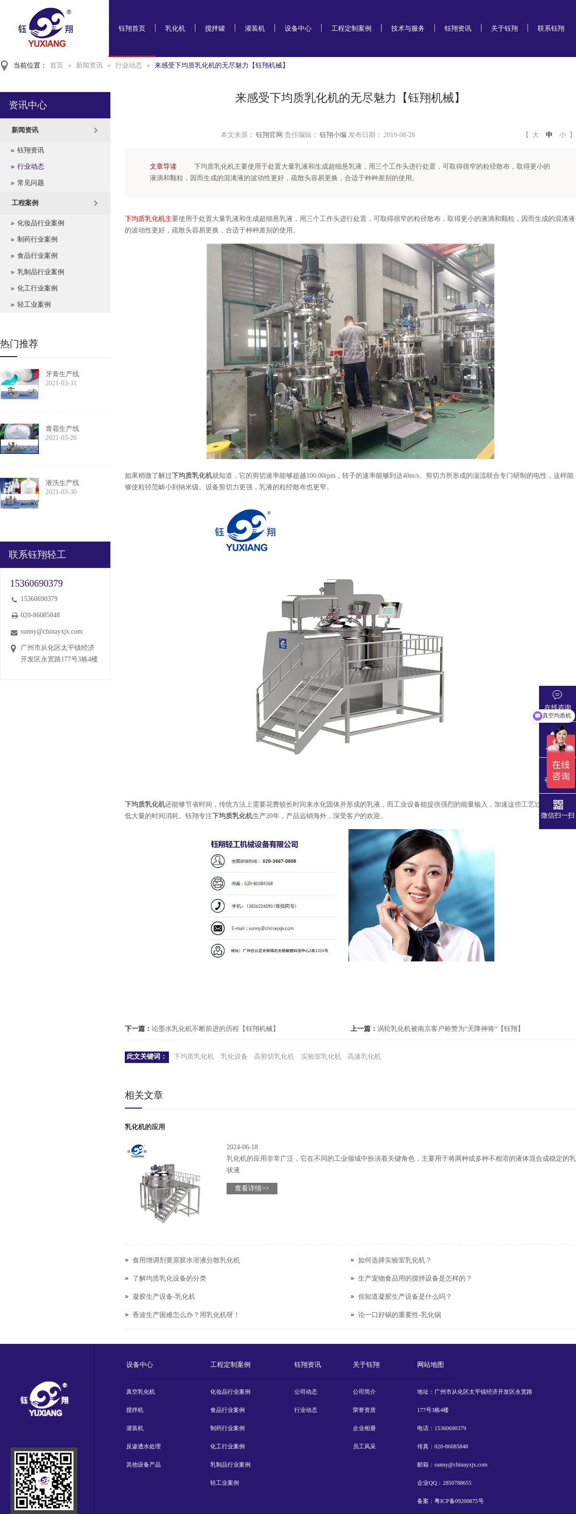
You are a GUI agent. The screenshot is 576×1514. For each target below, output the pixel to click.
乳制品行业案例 (40, 272)
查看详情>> (252, 1188)
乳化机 (175, 28)
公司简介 (364, 1391)
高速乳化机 (364, 1056)
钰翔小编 (333, 135)
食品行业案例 (37, 255)
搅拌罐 (215, 28)
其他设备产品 (143, 1464)
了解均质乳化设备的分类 (169, 1278)
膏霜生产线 (62, 428)
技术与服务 (408, 28)
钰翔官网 (269, 135)
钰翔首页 (132, 28)
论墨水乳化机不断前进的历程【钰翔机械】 (215, 1028)
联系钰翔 (551, 28)
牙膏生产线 (62, 374)
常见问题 (30, 182)
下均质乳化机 (194, 1056)
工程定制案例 (351, 28)
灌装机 (255, 28)
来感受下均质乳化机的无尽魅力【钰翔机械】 (222, 65)
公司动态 (305, 1391)
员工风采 (364, 1446)
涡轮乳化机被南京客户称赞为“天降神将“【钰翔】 (450, 1028)
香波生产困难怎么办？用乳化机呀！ (186, 1314)
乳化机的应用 (145, 1127)
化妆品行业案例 (40, 223)
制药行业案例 (37, 239)
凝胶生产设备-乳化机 (163, 1296)
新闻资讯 (89, 65)
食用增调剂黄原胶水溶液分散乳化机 (186, 1260)
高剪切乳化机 (274, 1056)
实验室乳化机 (321, 1056)
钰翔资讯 (457, 28)
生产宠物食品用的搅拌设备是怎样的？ (415, 1278)
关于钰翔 (504, 28)
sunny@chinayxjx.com (52, 631)
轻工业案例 (34, 304)
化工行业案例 (37, 288)
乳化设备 (234, 1056)
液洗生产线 (62, 482)
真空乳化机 (140, 1391)
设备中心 (298, 28)
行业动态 (128, 65)
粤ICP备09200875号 (459, 1501)
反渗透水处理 (143, 1446)
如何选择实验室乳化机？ (395, 1260)
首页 (56, 65)
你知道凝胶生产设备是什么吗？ (405, 1296)
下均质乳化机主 (148, 218)
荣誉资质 (364, 1410)
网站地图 (430, 1364)
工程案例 (25, 203)
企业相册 (364, 1428)
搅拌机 (135, 1410)
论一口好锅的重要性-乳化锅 (399, 1314)
